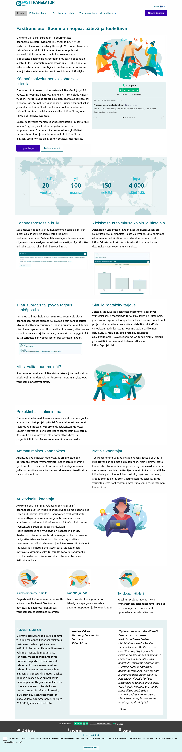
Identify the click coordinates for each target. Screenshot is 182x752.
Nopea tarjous (156, 13)
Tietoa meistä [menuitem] (87, 13)
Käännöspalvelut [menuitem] (38, 13)
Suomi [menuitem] (158, 6)
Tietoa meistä (52, 148)
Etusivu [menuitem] (21, 13)
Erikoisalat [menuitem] (58, 13)
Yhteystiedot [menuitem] (107, 13)
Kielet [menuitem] (72, 13)
